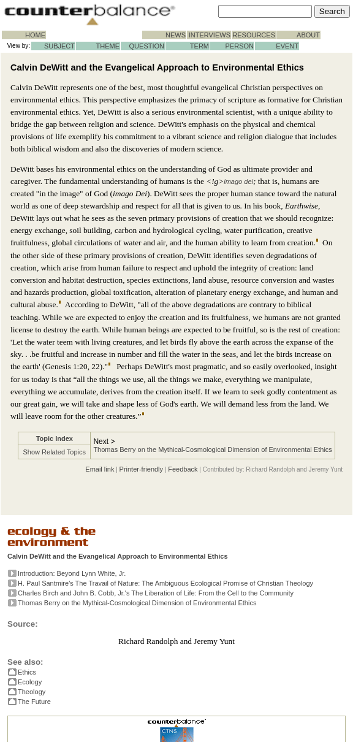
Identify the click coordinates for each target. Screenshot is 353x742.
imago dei (238, 181)
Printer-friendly (142, 469)
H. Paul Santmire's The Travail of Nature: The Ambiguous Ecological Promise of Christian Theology (165, 583)
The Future (34, 701)
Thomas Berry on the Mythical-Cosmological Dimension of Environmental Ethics (212, 449)
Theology (31, 691)
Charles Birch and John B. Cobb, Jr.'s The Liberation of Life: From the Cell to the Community (156, 593)
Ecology (30, 682)
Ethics (27, 672)
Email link (99, 469)
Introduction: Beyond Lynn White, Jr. (72, 573)
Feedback (182, 469)
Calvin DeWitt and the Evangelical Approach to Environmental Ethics (117, 556)
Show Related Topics (54, 452)
